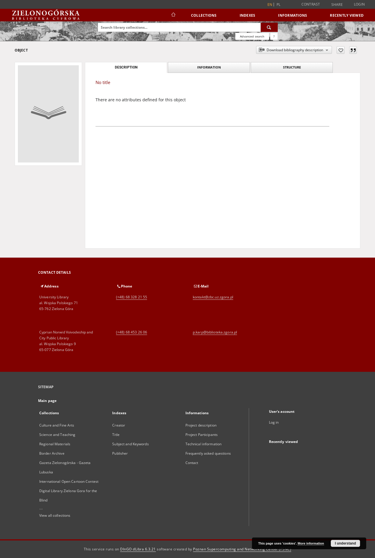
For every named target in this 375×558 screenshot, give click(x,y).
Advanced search (252, 36)
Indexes (247, 15)
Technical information (203, 443)
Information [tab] (209, 67)
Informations (292, 15)
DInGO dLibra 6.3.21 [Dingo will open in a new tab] (138, 549)
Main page (47, 400)
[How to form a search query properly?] (274, 36)
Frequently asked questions (208, 453)
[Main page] (173, 15)
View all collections (54, 515)
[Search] (269, 27)
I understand (345, 543)
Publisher (120, 453)
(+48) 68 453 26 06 (131, 332)
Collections (204, 15)
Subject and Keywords (130, 443)
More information (311, 543)
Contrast (310, 4)
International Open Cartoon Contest (68, 481)
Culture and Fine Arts (56, 425)
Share (337, 4)
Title (116, 434)
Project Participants (201, 434)
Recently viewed (347, 15)
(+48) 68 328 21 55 (131, 297)
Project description (201, 425)
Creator (118, 425)
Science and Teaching (57, 434)
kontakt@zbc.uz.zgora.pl (213, 297)
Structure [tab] (292, 67)
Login (359, 4)
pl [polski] (279, 4)
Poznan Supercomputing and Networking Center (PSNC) (242, 549)
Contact (191, 462)
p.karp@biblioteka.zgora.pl (215, 332)
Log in (274, 422)
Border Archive (51, 453)
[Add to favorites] (341, 50)
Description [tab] (126, 67)
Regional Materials (54, 443)
